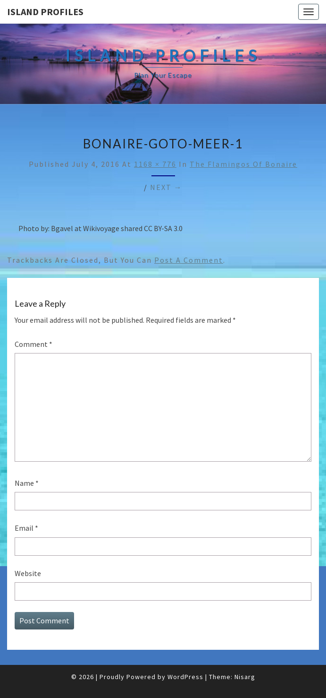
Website (28, 573)
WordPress (185, 676)
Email (26, 528)
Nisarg (244, 676)
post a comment (188, 260)
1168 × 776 (155, 164)
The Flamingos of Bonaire (243, 164)
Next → (166, 187)
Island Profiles (45, 11)
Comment (33, 344)
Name (27, 483)
